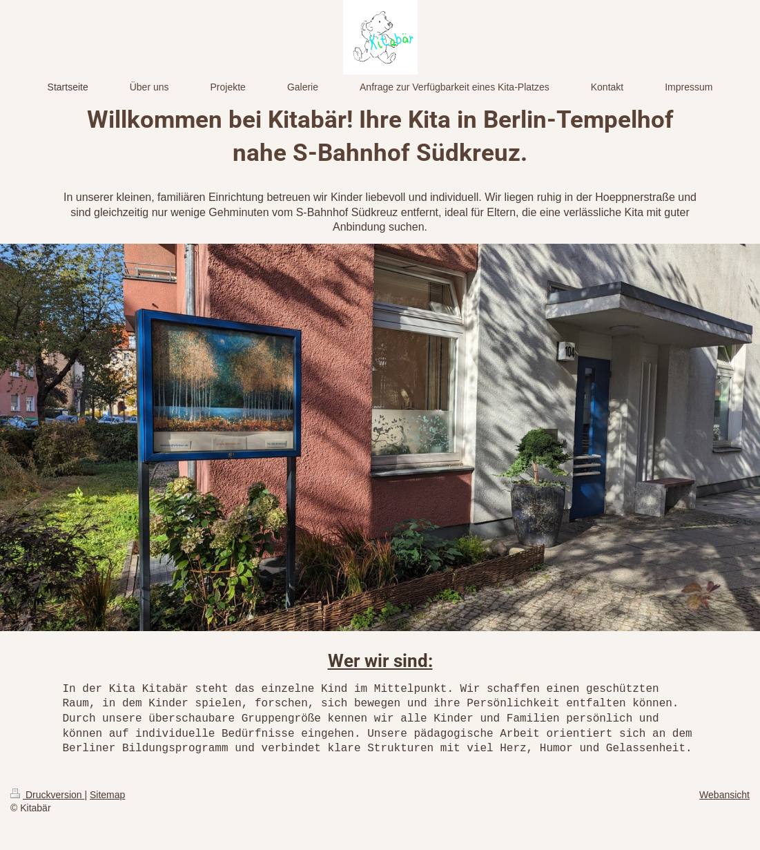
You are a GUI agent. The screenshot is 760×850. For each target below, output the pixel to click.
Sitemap (107, 794)
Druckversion (47, 794)
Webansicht (724, 794)
